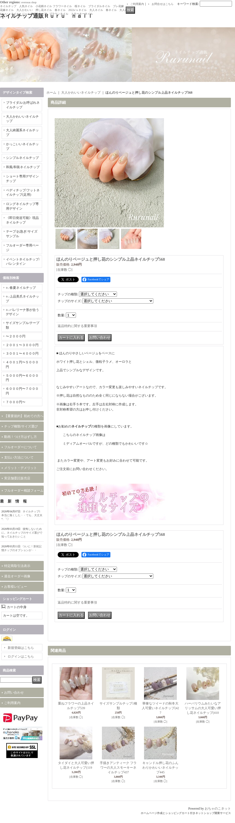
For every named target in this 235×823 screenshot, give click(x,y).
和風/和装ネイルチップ (23, 167)
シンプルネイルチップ (22, 158)
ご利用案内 (137, 3)
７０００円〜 (15, 402)
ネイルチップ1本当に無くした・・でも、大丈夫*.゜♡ (21, 515)
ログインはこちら (21, 656)
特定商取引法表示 (17, 566)
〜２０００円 (15, 336)
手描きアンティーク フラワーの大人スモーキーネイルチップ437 (118, 767)
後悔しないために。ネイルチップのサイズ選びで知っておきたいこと (21, 532)
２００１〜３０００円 (22, 345)
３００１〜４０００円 (22, 353)
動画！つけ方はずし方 (20, 437)
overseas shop (29, 2)
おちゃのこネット (218, 808)
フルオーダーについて (20, 447)
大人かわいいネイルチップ (81, 92)
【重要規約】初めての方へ (23, 416)
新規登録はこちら (21, 648)
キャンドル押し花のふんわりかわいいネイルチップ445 (160, 767)
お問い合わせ (14, 692)
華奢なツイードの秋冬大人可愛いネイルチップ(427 (160, 708)
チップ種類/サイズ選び (21, 426)
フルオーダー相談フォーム (23, 490)
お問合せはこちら (163, 3)
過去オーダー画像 (17, 576)
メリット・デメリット (20, 468)
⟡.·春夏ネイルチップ (21, 288)
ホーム (51, 92)
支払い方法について (19, 457)
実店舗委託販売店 (17, 478)
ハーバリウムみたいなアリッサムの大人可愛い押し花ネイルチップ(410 (203, 708)
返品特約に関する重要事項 (77, 326)
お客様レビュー (15, 587)
